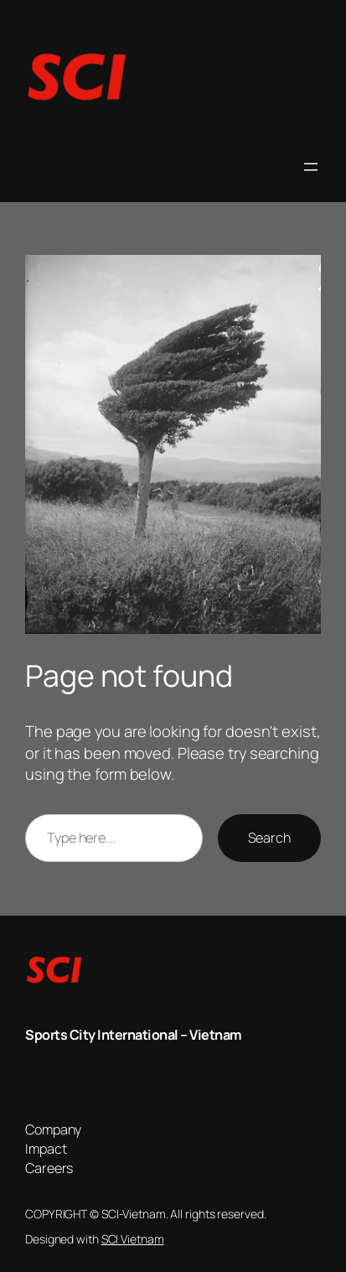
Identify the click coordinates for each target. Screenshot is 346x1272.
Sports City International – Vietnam (133, 1034)
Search (269, 837)
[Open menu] (311, 167)
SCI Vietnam (132, 1239)
